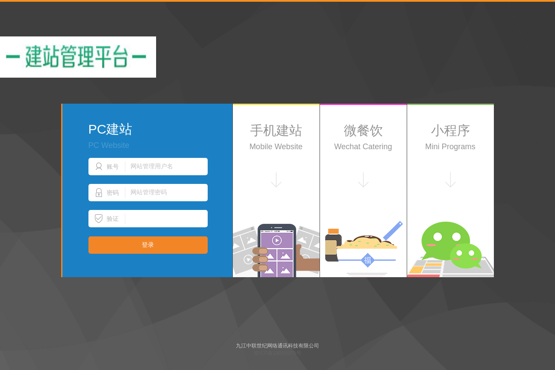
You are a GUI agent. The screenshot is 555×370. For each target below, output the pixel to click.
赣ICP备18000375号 (277, 353)
